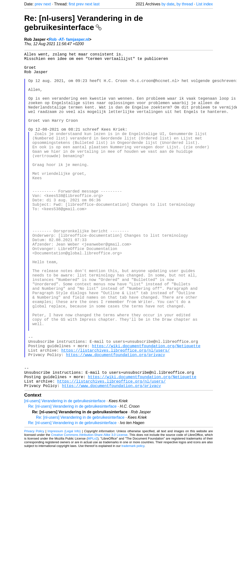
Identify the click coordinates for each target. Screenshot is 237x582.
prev (38, 4)
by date (167, 4)
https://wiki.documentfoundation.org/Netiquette (146, 411)
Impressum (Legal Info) (64, 506)
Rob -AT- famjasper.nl (69, 39)
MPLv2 (93, 513)
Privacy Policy (34, 506)
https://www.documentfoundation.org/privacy (115, 422)
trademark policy (133, 520)
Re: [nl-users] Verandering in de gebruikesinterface (83, 23)
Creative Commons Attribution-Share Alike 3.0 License (89, 509)
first (72, 4)
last (96, 4)
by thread (185, 4)
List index (204, 4)
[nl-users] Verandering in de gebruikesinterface (65, 475)
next (47, 4)
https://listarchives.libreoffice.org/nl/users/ (115, 417)
